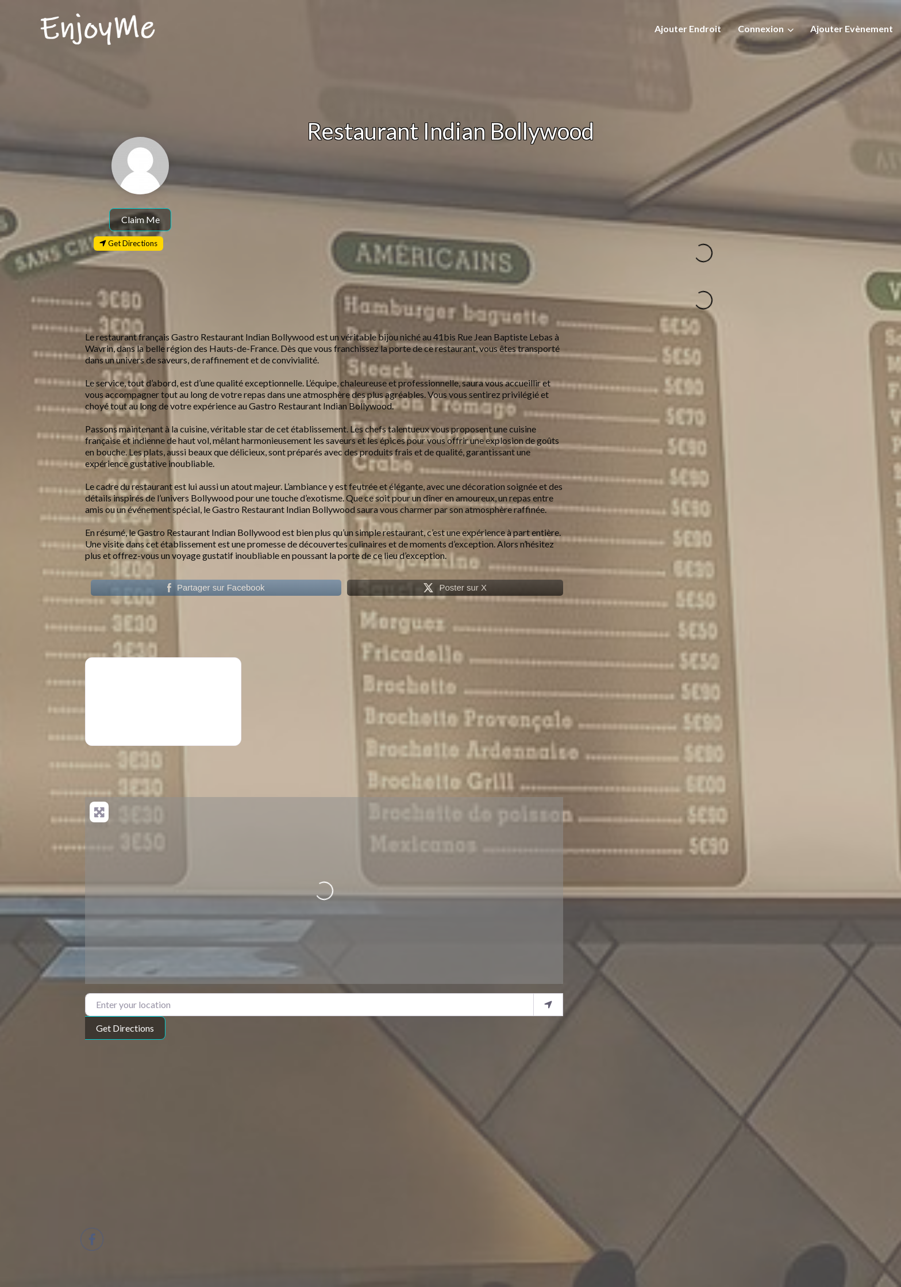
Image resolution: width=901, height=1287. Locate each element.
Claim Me (140, 219)
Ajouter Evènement (851, 28)
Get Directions (125, 1027)
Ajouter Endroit (687, 28)
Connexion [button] (761, 28)
